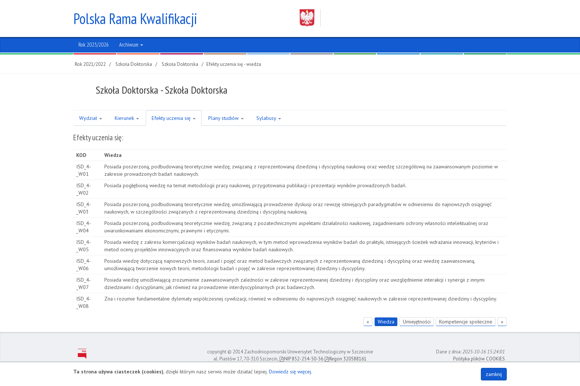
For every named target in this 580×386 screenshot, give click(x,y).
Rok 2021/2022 (90, 64)
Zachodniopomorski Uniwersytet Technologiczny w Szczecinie (396, 18)
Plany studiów (226, 118)
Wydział (90, 118)
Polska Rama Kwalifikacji (135, 18)
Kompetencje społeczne (465, 321)
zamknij (494, 374)
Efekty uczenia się (174, 118)
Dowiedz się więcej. (290, 371)
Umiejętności (417, 321)
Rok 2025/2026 (93, 44)
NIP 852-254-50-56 (301, 359)
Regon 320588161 (345, 359)
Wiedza (386, 321)
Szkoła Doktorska (133, 64)
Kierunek (127, 118)
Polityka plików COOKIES (479, 359)
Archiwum (131, 44)
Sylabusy (268, 118)
